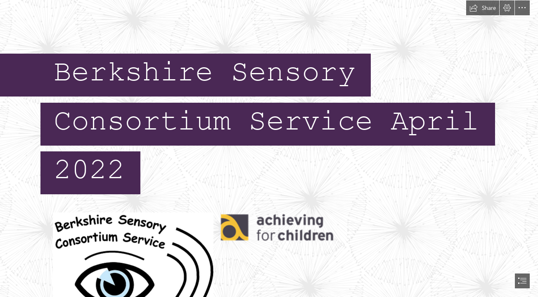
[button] (482, 7)
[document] (269, 148)
